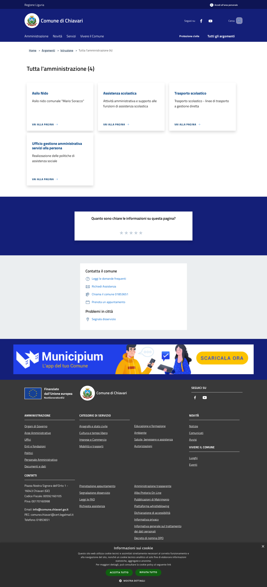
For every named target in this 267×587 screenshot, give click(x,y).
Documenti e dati (35, 466)
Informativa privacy (146, 519)
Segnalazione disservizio (94, 492)
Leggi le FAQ (87, 499)
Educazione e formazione (150, 426)
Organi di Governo (35, 426)
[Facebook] (196, 20)
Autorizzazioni (143, 446)
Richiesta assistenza (92, 506)
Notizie (193, 426)
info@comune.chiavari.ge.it (50, 509)
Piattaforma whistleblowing (151, 506)
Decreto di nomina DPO (149, 538)
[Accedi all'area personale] (224, 5)
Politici (28, 453)
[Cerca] (238, 20)
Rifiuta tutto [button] (148, 572)
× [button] (262, 546)
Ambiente (140, 432)
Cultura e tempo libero (93, 433)
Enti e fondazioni (35, 446)
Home (32, 50)
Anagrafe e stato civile (93, 426)
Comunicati (196, 433)
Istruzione (66, 50)
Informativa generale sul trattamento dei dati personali (157, 529)
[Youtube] (205, 20)
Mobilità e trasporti (91, 446)
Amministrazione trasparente (152, 486)
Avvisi (193, 439)
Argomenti (48, 50)
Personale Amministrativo (40, 459)
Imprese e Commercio (92, 439)
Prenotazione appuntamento (97, 486)
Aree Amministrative (37, 433)
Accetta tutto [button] (119, 572)
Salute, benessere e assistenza (153, 439)
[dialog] (133, 565)
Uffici (27, 439)
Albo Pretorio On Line (147, 492)
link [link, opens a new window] (169, 564)
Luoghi (193, 458)
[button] (133, 581)
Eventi (193, 464)
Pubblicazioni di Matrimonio (151, 499)
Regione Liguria (34, 5)
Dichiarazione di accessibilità (152, 512)
